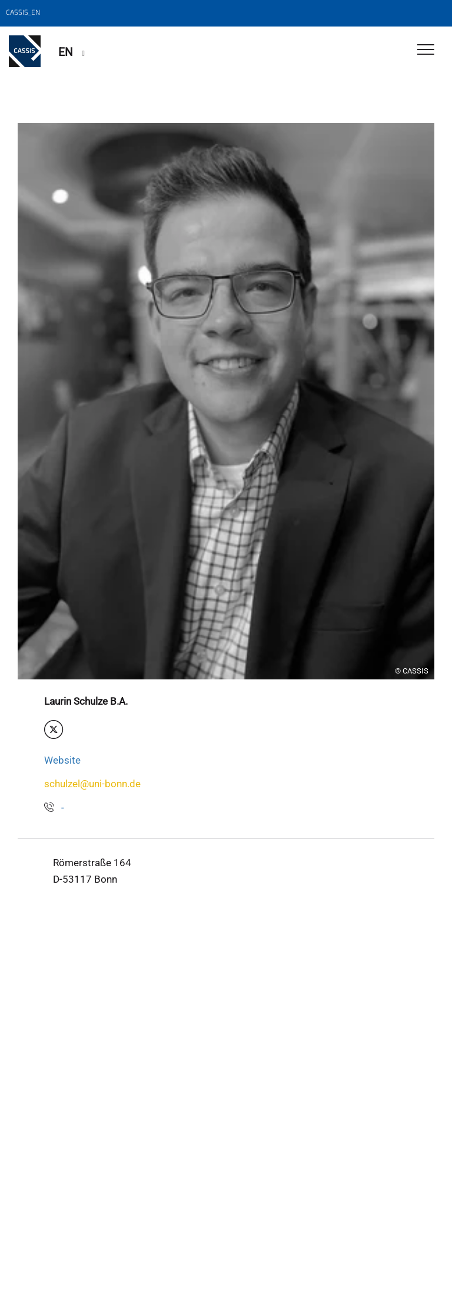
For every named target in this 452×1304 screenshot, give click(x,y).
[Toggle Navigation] (425, 50)
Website (62, 760)
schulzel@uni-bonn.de (92, 784)
